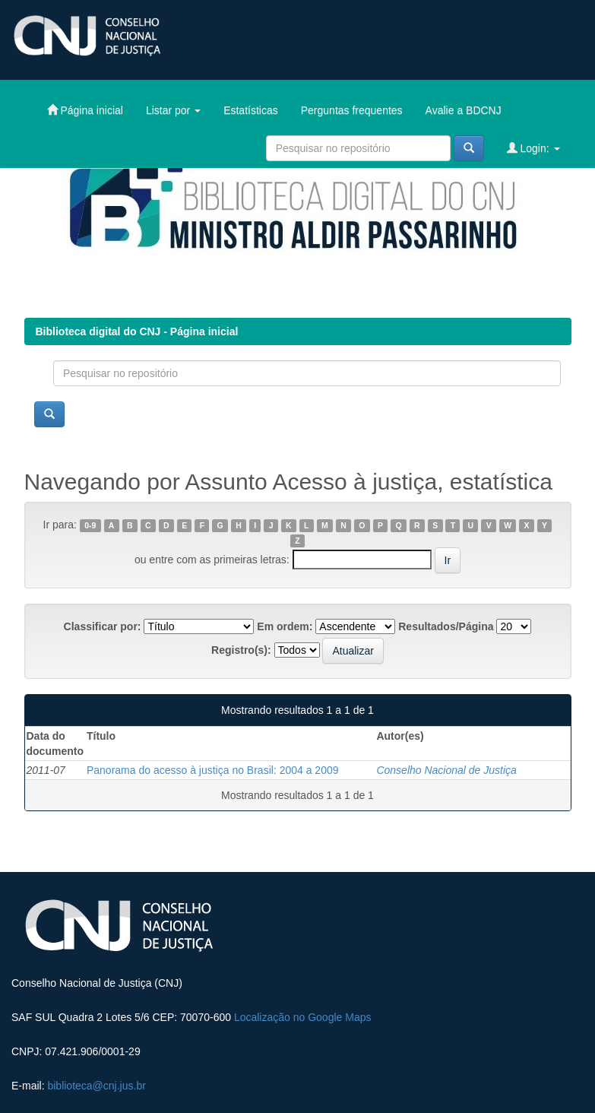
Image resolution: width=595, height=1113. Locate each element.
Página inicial (85, 109)
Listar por (173, 110)
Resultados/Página (445, 626)
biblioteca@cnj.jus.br (96, 1086)
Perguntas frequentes (352, 110)
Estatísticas (250, 110)
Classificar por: (102, 626)
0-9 (90, 525)
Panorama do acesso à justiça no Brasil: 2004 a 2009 (213, 770)
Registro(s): (241, 650)
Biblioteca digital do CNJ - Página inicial (137, 331)
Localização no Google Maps (303, 1017)
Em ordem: (284, 626)
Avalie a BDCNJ (464, 110)
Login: (533, 147)
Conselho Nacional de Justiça (446, 770)
